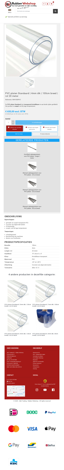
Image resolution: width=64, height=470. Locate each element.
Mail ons (10, 381)
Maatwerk (35, 359)
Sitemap (35, 368)
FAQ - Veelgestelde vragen (39, 354)
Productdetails (45, 134)
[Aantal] (10, 122)
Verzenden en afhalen (38, 356)
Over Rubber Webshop (38, 358)
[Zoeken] (33, 11)
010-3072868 (14, 359)
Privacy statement (37, 363)
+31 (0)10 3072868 (12, 379)
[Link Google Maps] (16, 390)
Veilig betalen (36, 367)
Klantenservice (36, 352)
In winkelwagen (37, 122)
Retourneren (36, 365)
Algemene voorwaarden (38, 361)
